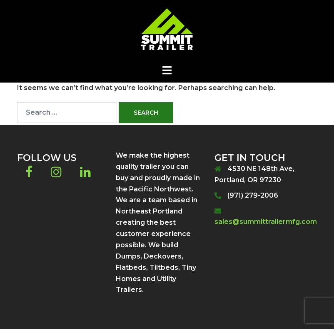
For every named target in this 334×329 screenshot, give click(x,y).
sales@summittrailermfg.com (265, 222)
